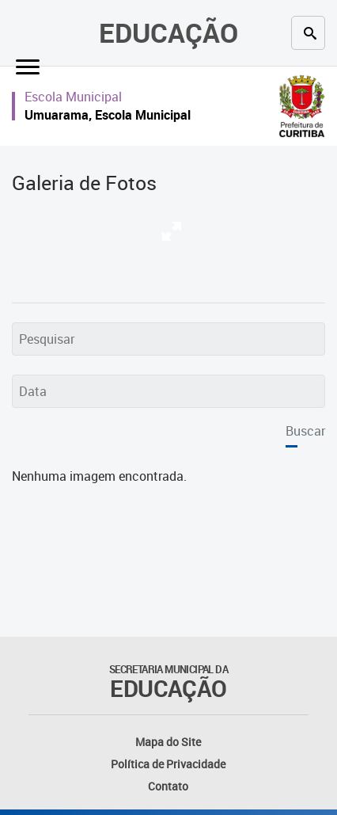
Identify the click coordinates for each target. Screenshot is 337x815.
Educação (168, 32)
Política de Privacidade (168, 763)
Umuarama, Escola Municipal (108, 115)
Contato (168, 786)
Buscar (305, 431)
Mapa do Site (168, 741)
